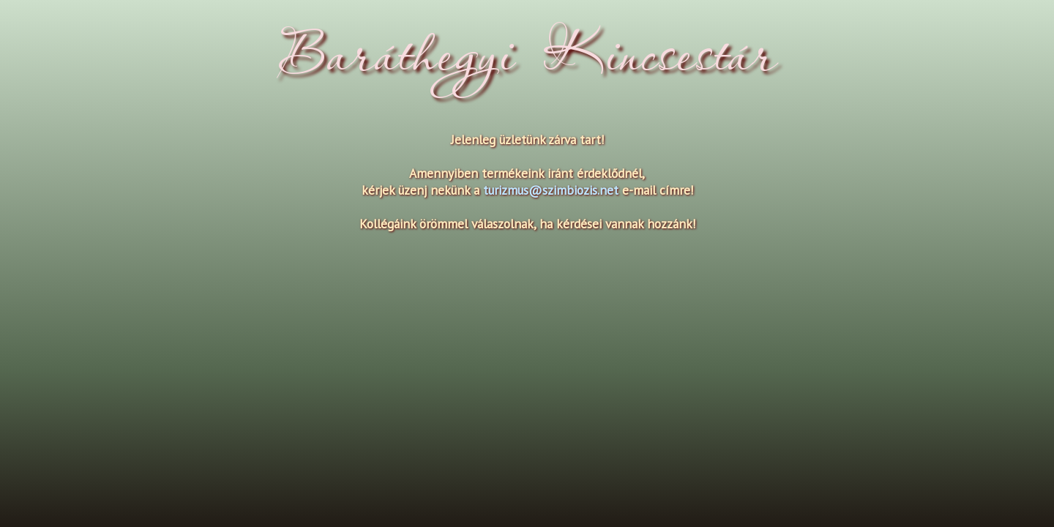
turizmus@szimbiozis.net (550, 190)
